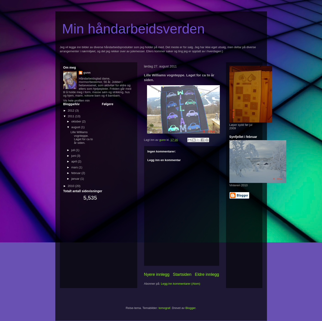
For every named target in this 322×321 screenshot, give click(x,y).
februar (76, 173)
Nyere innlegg (157, 274)
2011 (71, 116)
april (74, 161)
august (76, 127)
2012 (71, 110)
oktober (76, 121)
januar (75, 178)
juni (74, 155)
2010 (71, 186)
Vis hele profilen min (76, 100)
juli (73, 150)
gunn (87, 72)
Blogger (190, 308)
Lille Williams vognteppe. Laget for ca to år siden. (82, 137)
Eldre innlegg (207, 274)
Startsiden (182, 274)
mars (75, 167)
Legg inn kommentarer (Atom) (180, 283)
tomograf (164, 308)
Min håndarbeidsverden (133, 28)
